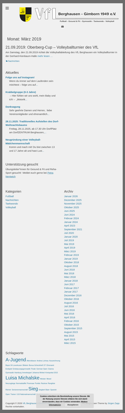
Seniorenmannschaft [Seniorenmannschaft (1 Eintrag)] (20, 390)
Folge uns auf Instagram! (20, 77)
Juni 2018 (69, 269)
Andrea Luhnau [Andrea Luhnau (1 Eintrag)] (43, 361)
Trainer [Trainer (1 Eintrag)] (13, 394)
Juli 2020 (69, 233)
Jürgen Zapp (113, 403)
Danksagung (13, 106)
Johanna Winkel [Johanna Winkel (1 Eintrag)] (38, 373)
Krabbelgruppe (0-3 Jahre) (21, 92)
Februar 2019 (71, 255)
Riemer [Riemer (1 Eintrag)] (8, 390)
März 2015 (70, 343)
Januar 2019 (71, 258)
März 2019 (70, 251)
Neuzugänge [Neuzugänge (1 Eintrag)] (10, 383)
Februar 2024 (71, 218)
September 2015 (73, 328)
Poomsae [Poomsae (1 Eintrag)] (30, 383)
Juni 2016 (69, 310)
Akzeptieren (72, 405)
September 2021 (73, 229)
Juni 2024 (69, 214)
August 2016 (71, 302)
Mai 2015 (69, 335)
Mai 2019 (69, 244)
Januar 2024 (71, 222)
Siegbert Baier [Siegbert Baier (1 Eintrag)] (44, 390)
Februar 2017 (71, 288)
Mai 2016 (69, 313)
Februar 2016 (71, 321)
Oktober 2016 (71, 299)
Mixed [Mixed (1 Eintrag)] (49, 379)
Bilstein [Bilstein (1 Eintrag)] (25, 365)
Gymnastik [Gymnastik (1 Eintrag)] (10, 373)
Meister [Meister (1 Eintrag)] (43, 379)
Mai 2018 (69, 273)
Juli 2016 (69, 306)
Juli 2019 (69, 240)
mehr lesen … (45, 56)
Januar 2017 (71, 291)
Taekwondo (12, 203)
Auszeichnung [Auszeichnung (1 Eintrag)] (54, 361)
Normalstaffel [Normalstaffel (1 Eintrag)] (21, 383)
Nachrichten (13, 61)
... (37, 84)
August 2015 (71, 332)
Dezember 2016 (73, 295)
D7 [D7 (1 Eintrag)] (45, 365)
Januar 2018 (71, 280)
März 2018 (70, 277)
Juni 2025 (69, 211)
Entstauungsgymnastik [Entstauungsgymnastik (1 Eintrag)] (21, 369)
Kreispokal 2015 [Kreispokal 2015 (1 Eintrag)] (51, 373)
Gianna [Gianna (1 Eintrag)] (51, 369)
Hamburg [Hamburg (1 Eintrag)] (18, 373)
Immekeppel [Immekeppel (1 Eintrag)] (27, 373)
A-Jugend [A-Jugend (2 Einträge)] (16, 359)
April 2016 (69, 317)
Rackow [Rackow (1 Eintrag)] (44, 383)
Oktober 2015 (71, 324)
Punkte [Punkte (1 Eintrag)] (37, 383)
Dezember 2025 (73, 200)
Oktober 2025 (71, 207)
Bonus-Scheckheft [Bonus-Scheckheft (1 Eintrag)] (36, 365)
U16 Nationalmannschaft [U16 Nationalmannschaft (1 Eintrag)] (26, 394)
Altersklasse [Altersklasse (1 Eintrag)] (31, 361)
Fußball (10, 196)
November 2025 (73, 203)
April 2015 (69, 339)
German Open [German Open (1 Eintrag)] (42, 369)
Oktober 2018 (71, 262)
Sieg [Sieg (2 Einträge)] (33, 388)
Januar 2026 (71, 196)
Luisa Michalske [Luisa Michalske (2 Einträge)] (23, 377)
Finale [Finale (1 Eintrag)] (33, 369)
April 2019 (69, 247)
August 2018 (71, 266)
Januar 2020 (71, 236)
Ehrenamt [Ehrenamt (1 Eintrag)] (50, 365)
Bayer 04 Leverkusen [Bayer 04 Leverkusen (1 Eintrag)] (14, 365)
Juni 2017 (69, 284)
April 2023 (69, 225)
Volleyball (11, 207)
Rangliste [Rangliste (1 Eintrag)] (51, 383)
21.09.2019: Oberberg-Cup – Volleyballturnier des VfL (52, 47)
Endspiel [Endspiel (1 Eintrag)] (9, 369)
